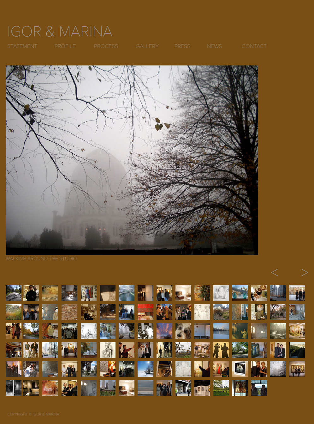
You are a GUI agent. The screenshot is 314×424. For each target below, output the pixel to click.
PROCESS (106, 46)
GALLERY (147, 46)
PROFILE (65, 46)
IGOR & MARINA (60, 31)
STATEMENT (22, 46)
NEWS (214, 46)
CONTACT (254, 46)
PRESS (182, 46)
